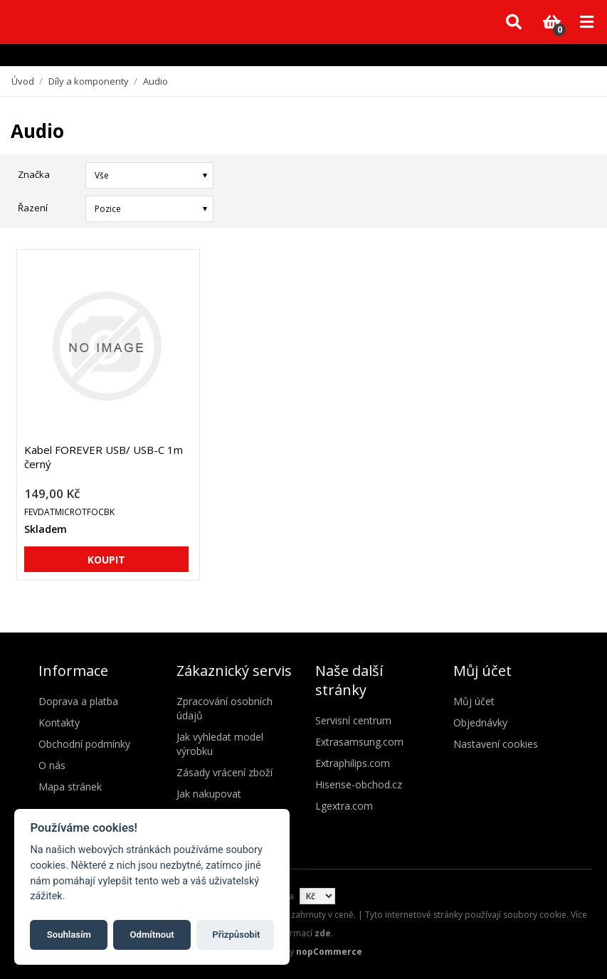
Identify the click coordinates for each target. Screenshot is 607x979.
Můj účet (474, 701)
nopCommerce (329, 952)
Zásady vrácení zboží (224, 772)
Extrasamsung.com (359, 741)
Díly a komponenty (88, 81)
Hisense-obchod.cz (358, 784)
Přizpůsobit (236, 934)
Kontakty (59, 722)
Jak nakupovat (208, 793)
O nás (51, 765)
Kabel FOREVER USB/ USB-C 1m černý (103, 457)
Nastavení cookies (495, 744)
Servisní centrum (353, 720)
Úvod (22, 81)
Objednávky (480, 722)
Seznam (580, 207)
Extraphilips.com (352, 763)
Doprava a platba (78, 701)
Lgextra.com (344, 806)
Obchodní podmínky (84, 744)
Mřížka (555, 207)
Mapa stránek (70, 786)
